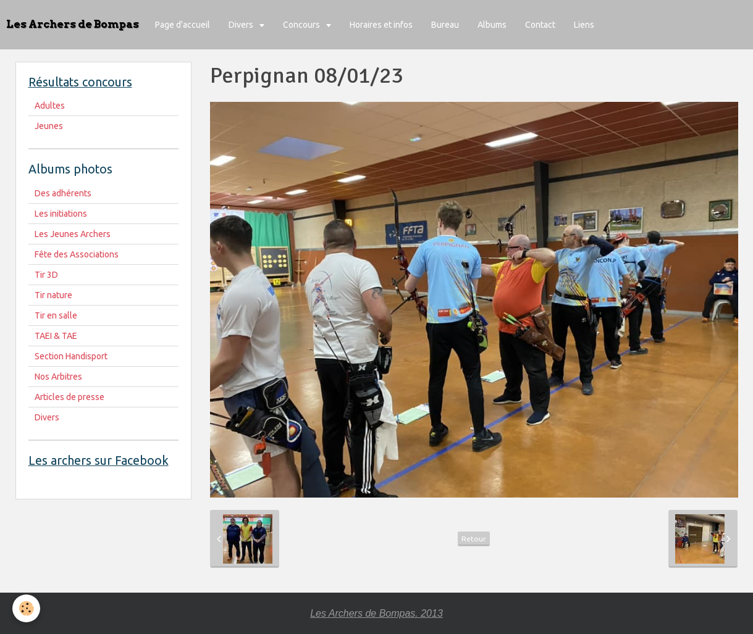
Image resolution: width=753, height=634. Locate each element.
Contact (540, 25)
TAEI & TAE (56, 336)
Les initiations (61, 214)
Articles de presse (69, 397)
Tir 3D (46, 275)
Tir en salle (56, 315)
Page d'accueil (182, 25)
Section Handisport (71, 356)
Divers (242, 25)
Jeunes (49, 126)
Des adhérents (63, 193)
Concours (302, 25)
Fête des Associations (77, 254)
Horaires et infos (381, 25)
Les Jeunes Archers (73, 234)
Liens (584, 25)
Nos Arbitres (58, 377)
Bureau (445, 25)
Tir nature (53, 295)
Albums (492, 25)
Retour (473, 539)
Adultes (50, 106)
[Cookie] (26, 608)
